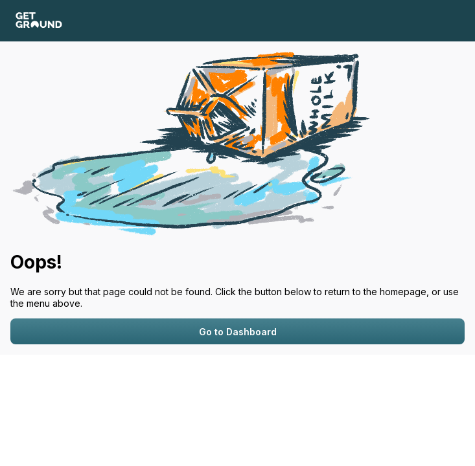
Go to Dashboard (238, 331)
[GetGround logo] (39, 21)
